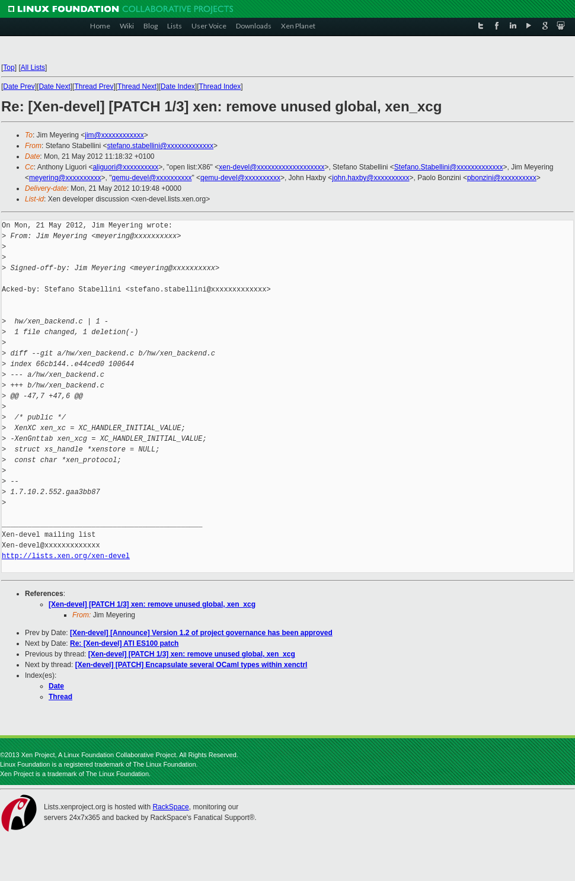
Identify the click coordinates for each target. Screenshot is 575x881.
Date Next (54, 86)
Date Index (178, 86)
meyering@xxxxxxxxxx (65, 178)
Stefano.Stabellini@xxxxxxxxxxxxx (448, 167)
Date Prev (18, 86)
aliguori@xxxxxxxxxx (125, 167)
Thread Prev (93, 86)
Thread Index (220, 86)
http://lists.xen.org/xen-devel (66, 556)
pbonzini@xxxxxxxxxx (501, 178)
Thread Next (136, 86)
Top (8, 67)
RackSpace (170, 807)
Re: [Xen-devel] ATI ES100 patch (124, 643)
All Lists (33, 67)
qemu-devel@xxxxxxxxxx (152, 178)
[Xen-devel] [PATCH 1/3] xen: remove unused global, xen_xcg (152, 604)
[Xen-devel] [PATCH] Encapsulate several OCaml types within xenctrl (191, 665)
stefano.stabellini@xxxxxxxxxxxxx (160, 146)
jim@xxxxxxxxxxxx (114, 135)
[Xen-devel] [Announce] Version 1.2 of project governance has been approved (201, 633)
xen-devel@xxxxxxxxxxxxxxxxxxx (271, 167)
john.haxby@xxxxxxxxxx (370, 178)
